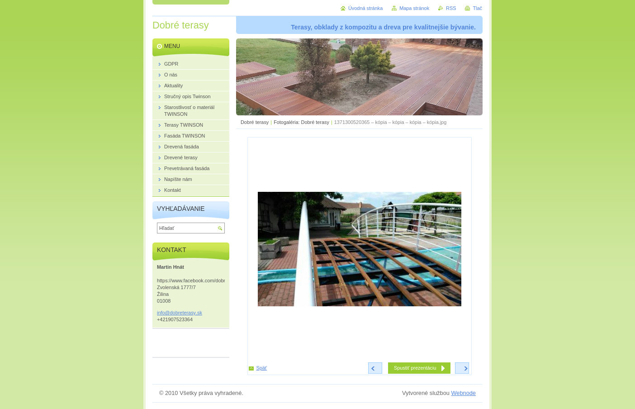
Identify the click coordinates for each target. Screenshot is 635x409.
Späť (261, 368)
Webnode (463, 393)
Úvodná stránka (365, 8)
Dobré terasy (255, 122)
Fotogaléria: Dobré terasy (301, 122)
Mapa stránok (414, 8)
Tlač (477, 8)
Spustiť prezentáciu (415, 368)
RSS (451, 8)
